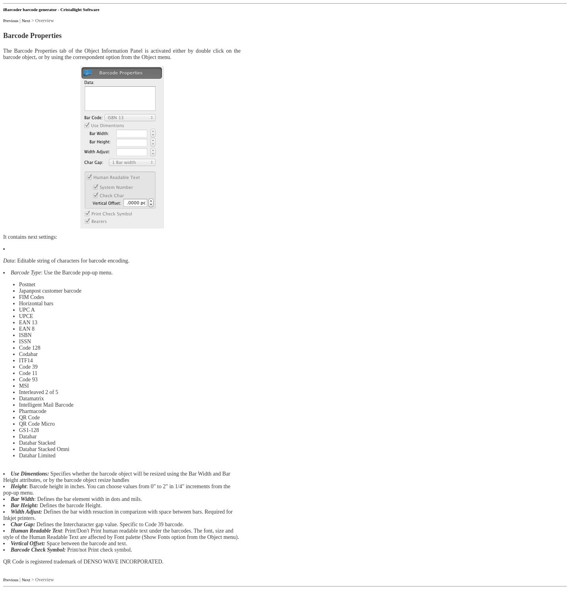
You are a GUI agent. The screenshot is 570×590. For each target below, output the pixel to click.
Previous (11, 20)
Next (26, 20)
